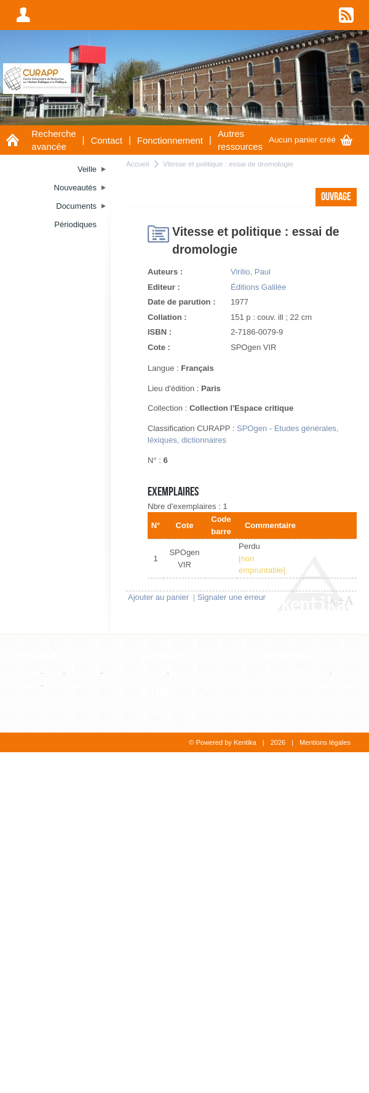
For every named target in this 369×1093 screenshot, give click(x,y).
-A (331, 602)
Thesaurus (286, 656)
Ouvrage (83, 672)
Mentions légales (325, 742)
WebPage (63, 685)
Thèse (27, 685)
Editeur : (164, 287)
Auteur (150, 710)
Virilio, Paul (251, 271)
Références (165, 656)
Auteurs (158, 693)
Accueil (137, 164)
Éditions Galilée (258, 287)
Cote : (159, 347)
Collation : (167, 317)
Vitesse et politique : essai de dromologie (228, 164)
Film (53, 672)
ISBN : (160, 331)
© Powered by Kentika (222, 742)
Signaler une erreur (231, 597)
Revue (183, 672)
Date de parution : (182, 301)
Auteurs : (165, 271)
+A (346, 600)
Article (27, 672)
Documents (41, 656)
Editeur (151, 672)
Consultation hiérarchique (307, 685)
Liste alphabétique (294, 672)
